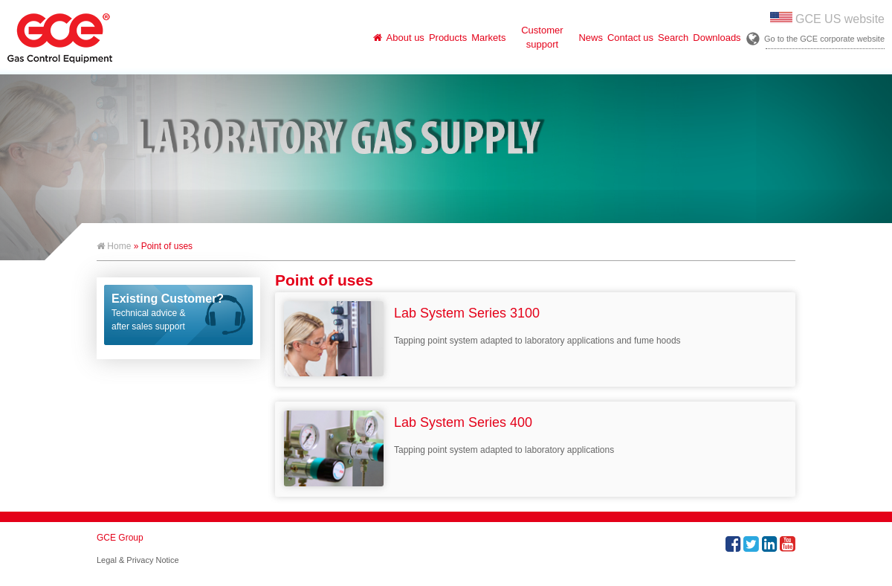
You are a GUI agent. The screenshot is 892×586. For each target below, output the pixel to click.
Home (114, 246)
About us (405, 37)
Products (448, 37)
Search (673, 37)
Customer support (542, 37)
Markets (488, 37)
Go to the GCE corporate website (824, 38)
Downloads (716, 37)
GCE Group (120, 537)
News (590, 37)
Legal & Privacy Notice (138, 560)
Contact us (630, 37)
